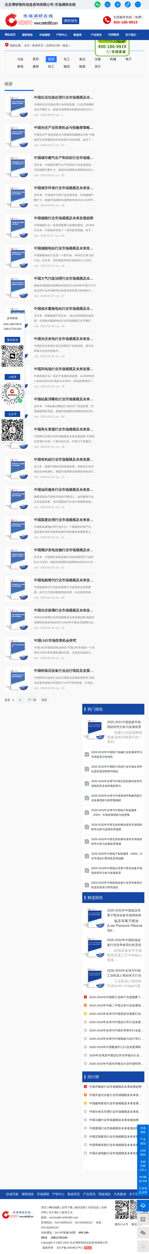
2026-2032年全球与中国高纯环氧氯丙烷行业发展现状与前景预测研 (116, 798)
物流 (67, 66)
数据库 (78, 34)
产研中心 (61, 34)
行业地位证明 (143, 1190)
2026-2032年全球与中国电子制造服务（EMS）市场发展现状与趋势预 (114, 812)
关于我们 (130, 34)
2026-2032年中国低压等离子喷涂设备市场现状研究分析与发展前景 (116, 870)
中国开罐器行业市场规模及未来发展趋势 (113, 1086)
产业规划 (143, 1141)
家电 (20, 66)
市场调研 (44, 34)
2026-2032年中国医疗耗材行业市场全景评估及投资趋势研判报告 (116, 769)
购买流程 (80, 1207)
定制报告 (143, 1152)
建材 (36, 66)
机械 (113, 59)
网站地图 (54, 1207)
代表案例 (120, 1194)
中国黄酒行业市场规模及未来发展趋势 (111, 1128)
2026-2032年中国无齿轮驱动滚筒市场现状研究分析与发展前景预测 (116, 827)
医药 (36, 59)
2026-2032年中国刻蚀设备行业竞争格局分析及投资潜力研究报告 (116, 885)
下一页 (32, 699)
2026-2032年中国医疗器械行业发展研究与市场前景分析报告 (116, 754)
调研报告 (71, 21)
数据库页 (37, 45)
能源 (65, 45)
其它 (98, 66)
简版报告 (104, 1194)
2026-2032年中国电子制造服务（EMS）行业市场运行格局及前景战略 (117, 856)
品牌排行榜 (53, 45)
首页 (27, 45)
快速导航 (12, 1194)
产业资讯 (89, 1194)
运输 (98, 59)
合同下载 (67, 1207)
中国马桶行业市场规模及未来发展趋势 (111, 1120)
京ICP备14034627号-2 (70, 1247)
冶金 (20, 59)
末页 (44, 699)
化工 (67, 59)
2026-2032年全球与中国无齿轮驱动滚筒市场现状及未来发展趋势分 (116, 783)
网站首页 (10, 34)
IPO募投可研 (143, 1179)
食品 (82, 59)
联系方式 (67, 1212)
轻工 (51, 66)
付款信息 (93, 1207)
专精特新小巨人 (143, 1165)
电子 (129, 59)
